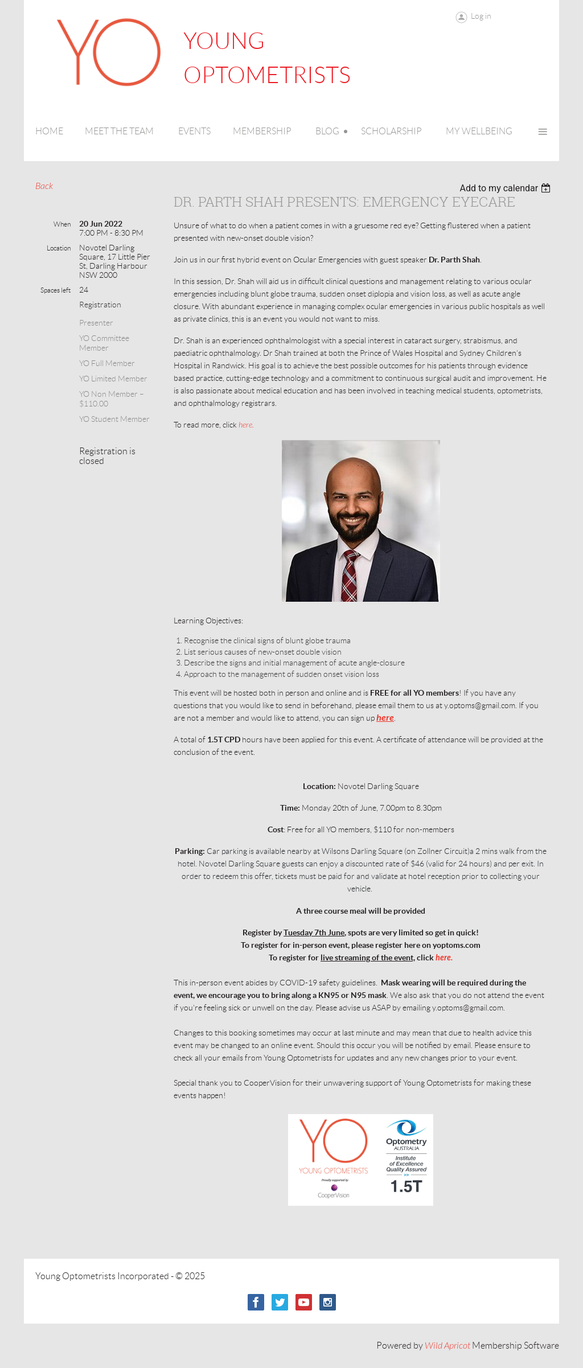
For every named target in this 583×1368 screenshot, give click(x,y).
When (62, 224)
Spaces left (55, 290)
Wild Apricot (447, 1346)
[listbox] (506, 188)
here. (246, 425)
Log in (481, 15)
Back (44, 186)
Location (59, 248)
